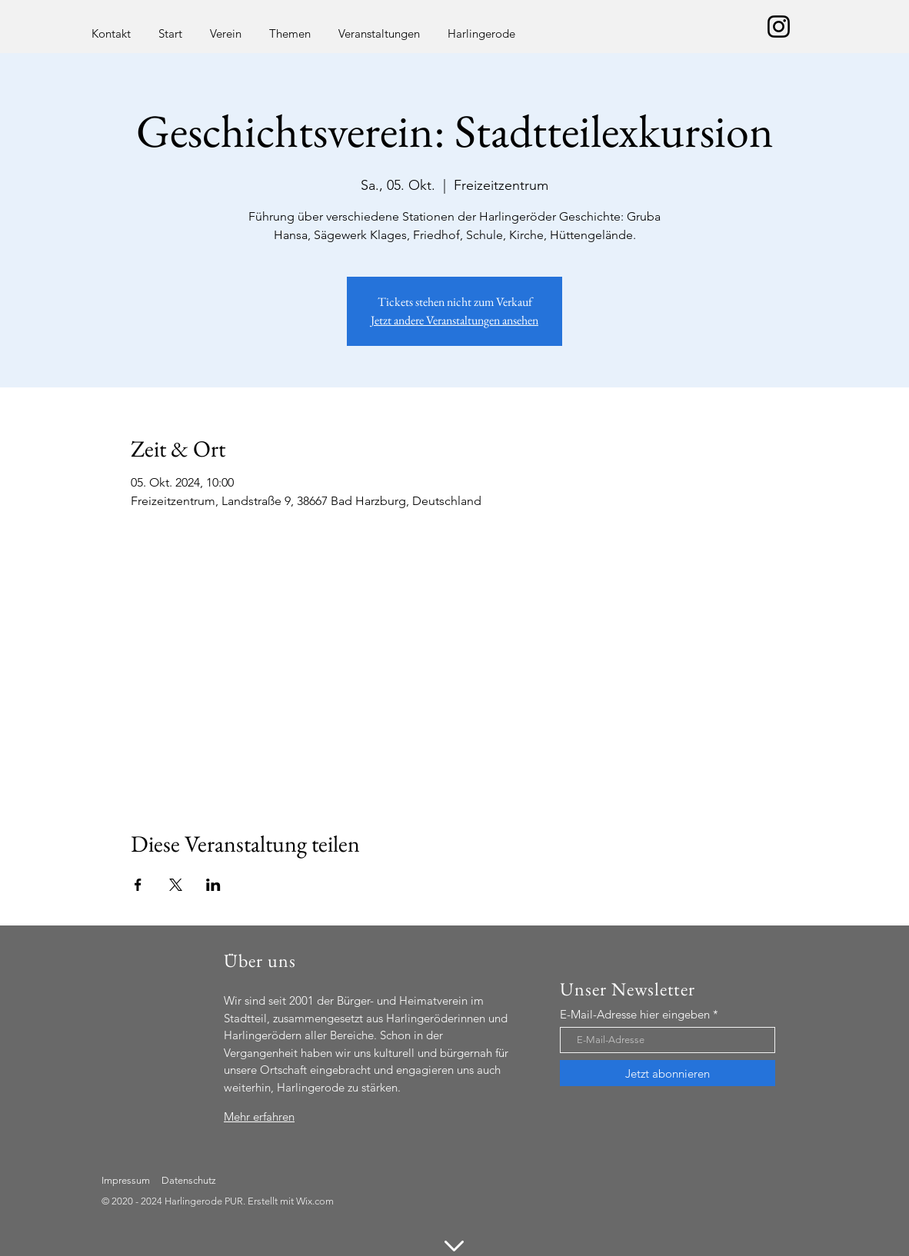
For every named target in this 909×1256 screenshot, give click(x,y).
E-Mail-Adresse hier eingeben (635, 1014)
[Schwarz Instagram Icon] (779, 27)
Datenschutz (188, 1180)
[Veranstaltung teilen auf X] (175, 885)
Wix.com (315, 1201)
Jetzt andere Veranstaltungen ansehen (454, 320)
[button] (225, 26)
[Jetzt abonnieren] (667, 1073)
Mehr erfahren (259, 1116)
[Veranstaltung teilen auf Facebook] (138, 885)
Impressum (126, 1180)
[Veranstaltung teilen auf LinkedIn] (213, 885)
